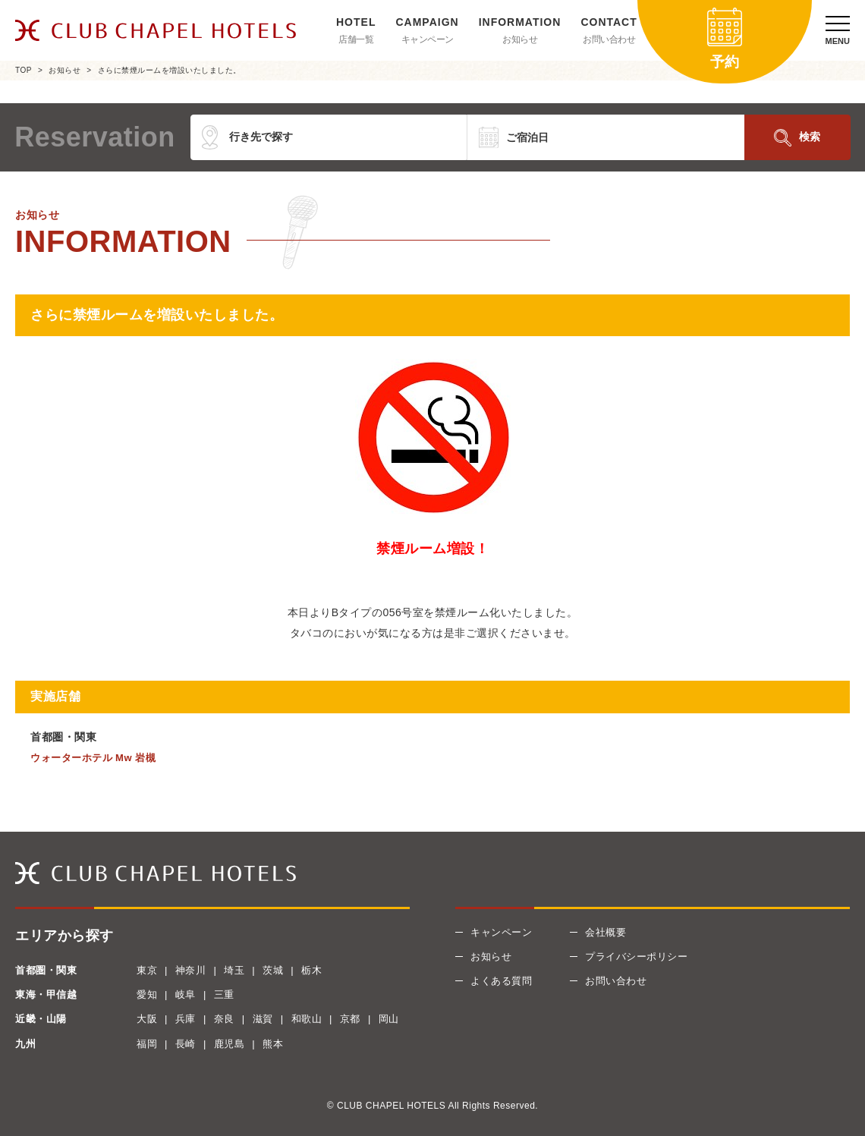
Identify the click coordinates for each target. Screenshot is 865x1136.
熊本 (273, 1043)
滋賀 (263, 1018)
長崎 (185, 1043)
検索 (809, 137)
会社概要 (605, 932)
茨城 (273, 970)
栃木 (311, 970)
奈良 (224, 1018)
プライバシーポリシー (636, 956)
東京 (147, 970)
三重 (224, 994)
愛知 (147, 994)
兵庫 (185, 1018)
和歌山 (306, 1018)
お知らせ (519, 39)
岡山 (389, 1018)
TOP (23, 70)
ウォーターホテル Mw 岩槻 (93, 757)
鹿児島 (229, 1043)
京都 (350, 1018)
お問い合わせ (609, 39)
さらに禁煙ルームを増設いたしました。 (169, 70)
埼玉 (234, 970)
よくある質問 (501, 981)
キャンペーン (427, 39)
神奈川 (190, 970)
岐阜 (185, 994)
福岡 (147, 1043)
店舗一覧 (355, 39)
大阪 (147, 1018)
